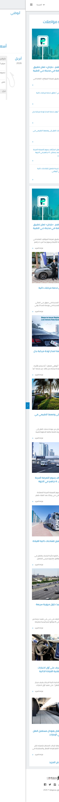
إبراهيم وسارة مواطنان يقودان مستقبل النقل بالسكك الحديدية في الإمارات (30, 733)
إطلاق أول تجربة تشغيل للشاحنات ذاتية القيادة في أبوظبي (26, 170)
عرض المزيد (30, 762)
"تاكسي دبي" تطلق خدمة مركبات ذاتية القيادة (26, 94)
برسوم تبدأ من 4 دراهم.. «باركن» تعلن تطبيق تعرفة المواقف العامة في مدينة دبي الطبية (30, 69)
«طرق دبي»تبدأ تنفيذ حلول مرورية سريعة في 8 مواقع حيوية (31, 606)
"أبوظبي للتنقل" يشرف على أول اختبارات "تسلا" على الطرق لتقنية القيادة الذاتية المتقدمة (32, 671)
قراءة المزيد (11, 248)
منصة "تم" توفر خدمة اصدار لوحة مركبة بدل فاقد (24, 113)
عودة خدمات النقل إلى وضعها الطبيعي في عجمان (24, 132)
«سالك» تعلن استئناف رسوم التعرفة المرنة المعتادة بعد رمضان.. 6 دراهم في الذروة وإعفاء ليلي (24, 152)
